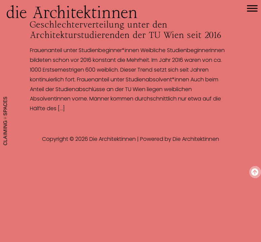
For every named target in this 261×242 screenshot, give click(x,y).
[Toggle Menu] (252, 8)
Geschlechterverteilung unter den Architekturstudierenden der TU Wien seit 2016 (125, 29)
